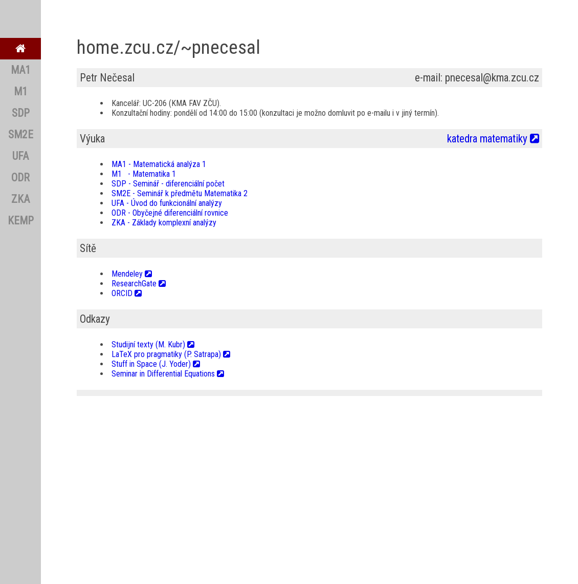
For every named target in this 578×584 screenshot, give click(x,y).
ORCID (127, 293)
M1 (21, 91)
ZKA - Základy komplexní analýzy (164, 222)
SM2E (20, 134)
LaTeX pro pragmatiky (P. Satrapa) (171, 354)
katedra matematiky (493, 138)
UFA (20, 156)
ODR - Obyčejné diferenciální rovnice (170, 213)
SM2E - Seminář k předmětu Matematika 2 (180, 193)
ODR (20, 177)
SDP (21, 113)
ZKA (20, 199)
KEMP (21, 220)
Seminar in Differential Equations (168, 374)
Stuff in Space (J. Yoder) (156, 364)
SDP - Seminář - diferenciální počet (168, 184)
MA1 (21, 70)
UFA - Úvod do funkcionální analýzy (167, 203)
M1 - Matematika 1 (144, 174)
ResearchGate (139, 283)
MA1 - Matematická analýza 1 (159, 164)
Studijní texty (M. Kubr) (153, 344)
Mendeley (132, 274)
